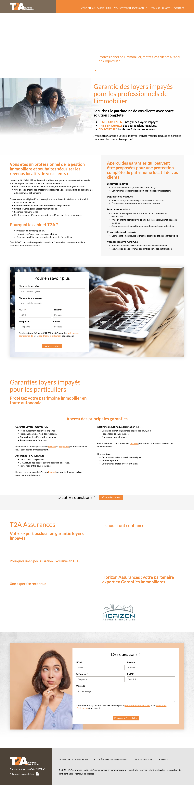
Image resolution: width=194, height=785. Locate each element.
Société (56, 321)
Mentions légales (157, 769)
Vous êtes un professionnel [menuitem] (131, 8)
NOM (22, 309)
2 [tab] (98, 70)
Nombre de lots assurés (30, 297)
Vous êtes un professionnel (111, 759)
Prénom (57, 309)
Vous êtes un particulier (73, 759)
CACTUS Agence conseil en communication (105, 769)
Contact (163, 759)
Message (80, 687)
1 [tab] (95, 70)
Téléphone (25, 321)
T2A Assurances (142, 759)
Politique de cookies (84, 773)
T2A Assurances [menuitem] (160, 8)
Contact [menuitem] (179, 8)
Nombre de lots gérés (29, 286)
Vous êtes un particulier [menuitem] (96, 8)
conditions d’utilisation (50, 335)
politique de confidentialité (137, 707)
